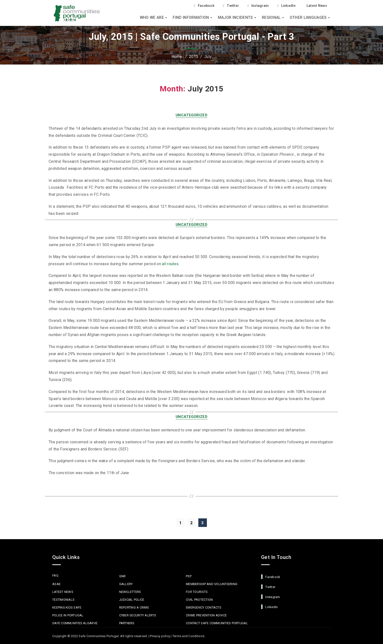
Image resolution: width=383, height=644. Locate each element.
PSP (189, 576)
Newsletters (130, 592)
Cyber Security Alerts (137, 615)
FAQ (55, 575)
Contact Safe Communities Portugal (217, 623)
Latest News (317, 6)
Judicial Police (131, 599)
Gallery (126, 584)
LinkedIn (286, 5)
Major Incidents (237, 18)
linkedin (269, 606)
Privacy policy (160, 636)
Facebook (204, 5)
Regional (273, 18)
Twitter (231, 5)
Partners (127, 623)
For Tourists (197, 592)
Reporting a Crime (134, 607)
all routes (170, 264)
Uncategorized (191, 115)
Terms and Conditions (188, 636)
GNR (122, 576)
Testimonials (63, 599)
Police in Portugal (68, 615)
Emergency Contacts (203, 607)
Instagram (258, 5)
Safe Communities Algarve (74, 623)
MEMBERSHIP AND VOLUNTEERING (211, 584)
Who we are (154, 18)
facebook (270, 576)
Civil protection (199, 599)
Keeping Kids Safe (66, 607)
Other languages (310, 18)
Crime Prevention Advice (206, 615)
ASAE (56, 584)
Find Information (193, 18)
